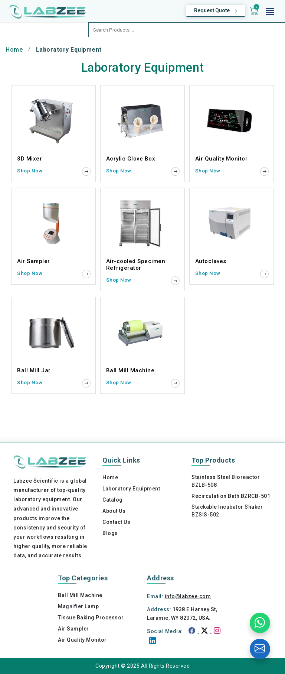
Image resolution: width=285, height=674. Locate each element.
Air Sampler (73, 629)
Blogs (110, 533)
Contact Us (116, 522)
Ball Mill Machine (80, 595)
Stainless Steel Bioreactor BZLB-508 (225, 481)
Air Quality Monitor (82, 640)
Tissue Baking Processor (91, 617)
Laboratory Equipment (131, 489)
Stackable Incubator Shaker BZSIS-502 (227, 511)
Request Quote (215, 10)
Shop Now (29, 171)
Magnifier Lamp (78, 606)
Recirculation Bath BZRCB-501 (230, 496)
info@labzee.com (188, 596)
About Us (113, 511)
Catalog (112, 500)
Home (14, 49)
